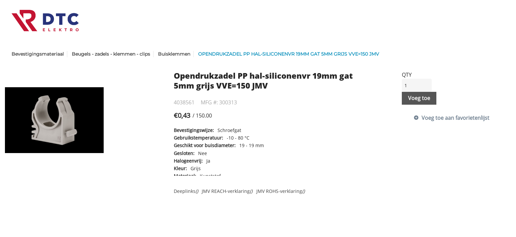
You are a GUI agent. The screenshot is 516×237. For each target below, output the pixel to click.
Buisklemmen (174, 54)
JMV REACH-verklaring (227, 191)
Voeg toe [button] (419, 98)
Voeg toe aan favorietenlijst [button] (455, 117)
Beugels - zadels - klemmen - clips (111, 54)
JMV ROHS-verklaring (280, 191)
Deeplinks (186, 191)
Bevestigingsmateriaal (38, 54)
